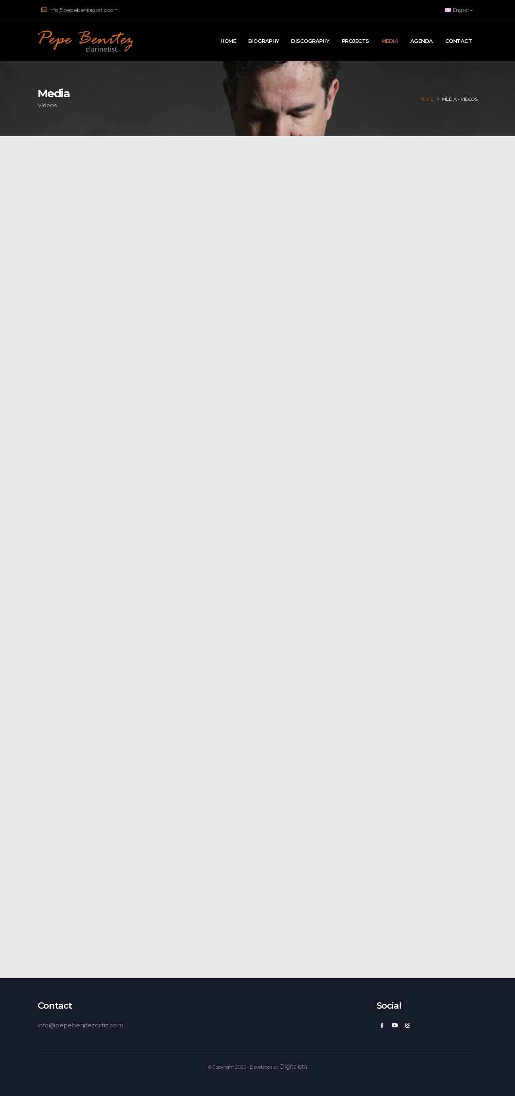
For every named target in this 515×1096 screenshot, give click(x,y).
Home (228, 41)
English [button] (459, 10)
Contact (458, 41)
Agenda (421, 41)
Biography (263, 41)
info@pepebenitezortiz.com (80, 10)
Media (389, 41)
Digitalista (293, 1066)
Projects (355, 41)
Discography (310, 41)
